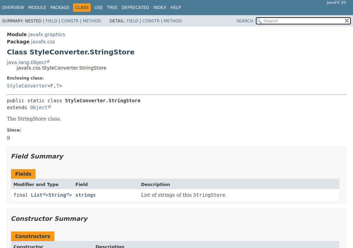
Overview (13, 7)
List (37, 195)
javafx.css (43, 41)
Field (51, 21)
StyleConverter (27, 86)
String (57, 195)
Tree (112, 7)
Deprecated (135, 7)
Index (160, 7)
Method (92, 21)
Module (37, 7)
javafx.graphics (46, 34)
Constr (70, 21)
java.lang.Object (26, 62)
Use (98, 7)
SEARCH (244, 21)
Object (39, 107)
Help (175, 7)
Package (59, 7)
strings (85, 195)
